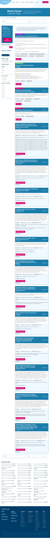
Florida (36, 526)
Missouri (22, 530)
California (24, 30)
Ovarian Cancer (33, 454)
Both (2, 72)
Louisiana (37, 530)
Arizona (44, 524)
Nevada (44, 531)
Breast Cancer (22, 141)
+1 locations (23, 230)
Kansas (22, 526)
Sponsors (13, 528)
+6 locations (27, 421)
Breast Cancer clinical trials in (9, 474)
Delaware (37, 525)
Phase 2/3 (3, 94)
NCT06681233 (18, 216)
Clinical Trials (14, 525)
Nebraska (22, 531)
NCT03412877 (18, 439)
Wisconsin (22, 536)
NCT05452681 (18, 130)
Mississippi (37, 532)
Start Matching (7, 40)
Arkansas (37, 524)
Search (11, 47)
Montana (44, 530)
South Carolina (37, 536)
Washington (45, 536)
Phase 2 (3, 87)
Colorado (44, 526)
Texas (36, 538)
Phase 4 (3, 90)
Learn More (19, 59)
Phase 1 (3, 85)
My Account (45, 2)
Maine (29, 524)
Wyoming (44, 537)
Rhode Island (30, 531)
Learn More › (18, 158)
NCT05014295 (18, 322)
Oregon (44, 533)
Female (3, 70)
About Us (4, 524)
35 (43, 21)
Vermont (29, 532)
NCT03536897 (18, 270)
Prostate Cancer (29, 335)
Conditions (23, 2)
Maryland (37, 531)
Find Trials (13, 2)
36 (45, 21)
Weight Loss (32, 2)
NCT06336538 (18, 297)
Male (3, 68)
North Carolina (37, 533)
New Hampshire (30, 526)
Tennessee (37, 537)
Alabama (37, 522)
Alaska (44, 522)
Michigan (33, 30)
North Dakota (23, 532)
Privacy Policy (5, 526)
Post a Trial (36, 2)
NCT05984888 (18, 167)
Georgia (36, 527)
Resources (18, 2)
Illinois (29, 30)
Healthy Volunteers (13, 522)
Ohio (27, 30)
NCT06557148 (18, 407)
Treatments (27, 2)
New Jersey (30, 527)
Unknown (3, 96)
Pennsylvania (30, 530)
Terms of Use (4, 529)
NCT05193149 (18, 245)
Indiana (22, 524)
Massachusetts (30, 525)
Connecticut (30, 522)
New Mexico (45, 532)
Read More (18, 176)
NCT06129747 (18, 349)
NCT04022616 (18, 195)
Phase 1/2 (3, 92)
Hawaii (44, 527)
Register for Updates (21, 156)
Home (3, 521)
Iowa (22, 525)
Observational (4, 79)
